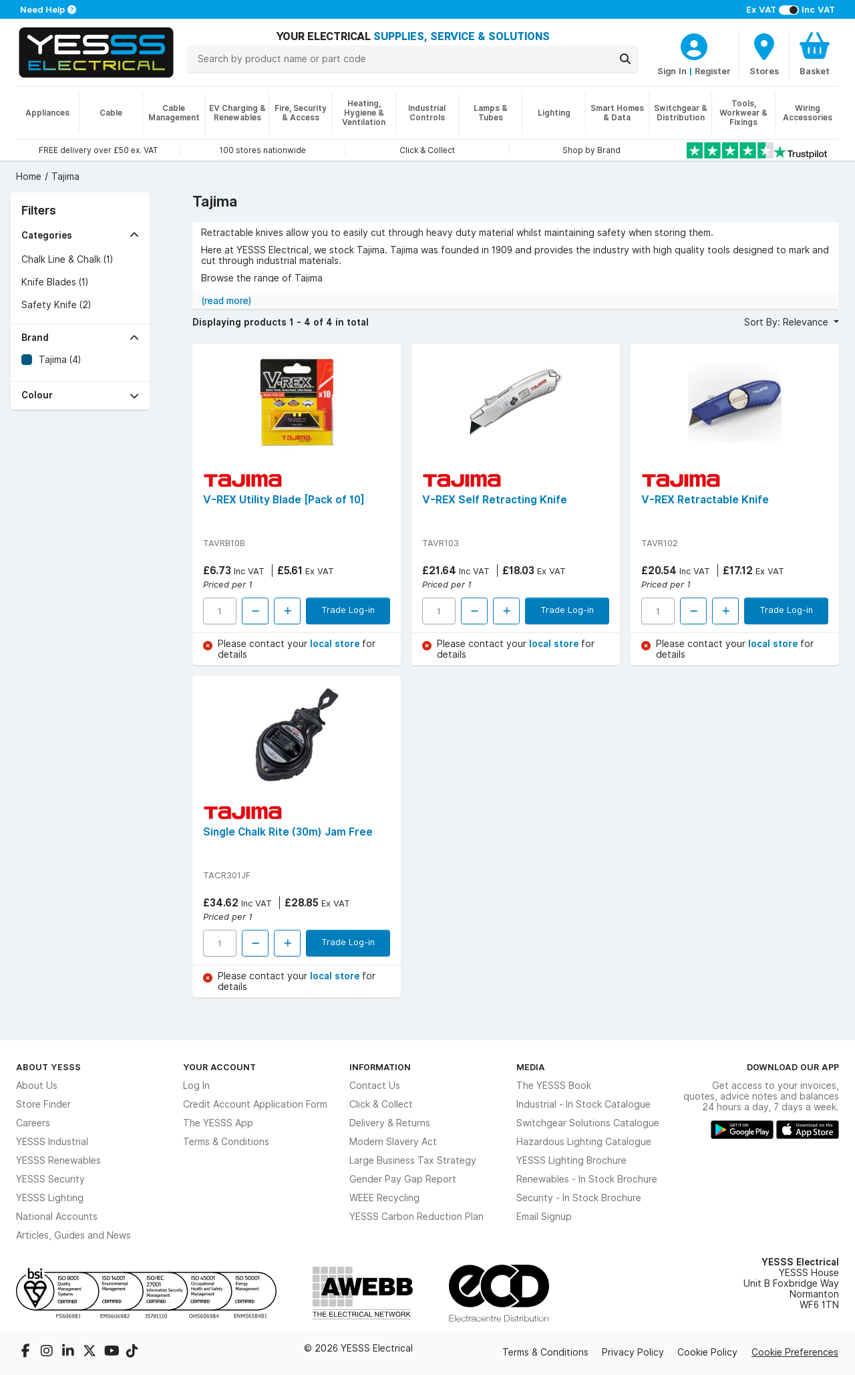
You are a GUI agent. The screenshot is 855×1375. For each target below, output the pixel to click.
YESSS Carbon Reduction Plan (416, 1216)
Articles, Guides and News (73, 1235)
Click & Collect (381, 1104)
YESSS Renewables (58, 1160)
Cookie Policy (707, 1352)
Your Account (219, 1066)
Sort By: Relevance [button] (787, 322)
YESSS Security (50, 1179)
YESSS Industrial (52, 1141)
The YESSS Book (553, 1085)
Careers (33, 1123)
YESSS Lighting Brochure (571, 1160)
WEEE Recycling (384, 1198)
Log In (196, 1085)
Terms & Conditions (226, 1141)
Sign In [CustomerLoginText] (672, 71)
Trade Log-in (348, 609)
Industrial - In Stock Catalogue (583, 1104)
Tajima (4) (60, 359)
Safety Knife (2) (56, 304)
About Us (36, 1085)
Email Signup (544, 1216)
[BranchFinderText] (764, 53)
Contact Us (374, 1085)
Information (380, 1066)
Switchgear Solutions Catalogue (587, 1123)
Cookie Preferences (794, 1352)
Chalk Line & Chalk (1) (67, 259)
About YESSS (48, 1066)
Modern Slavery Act (393, 1141)
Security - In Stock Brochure (578, 1198)
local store (336, 643)
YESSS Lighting (49, 1198)
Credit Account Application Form (255, 1104)
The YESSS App (218, 1123)
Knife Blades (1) (54, 282)
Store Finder (43, 1104)
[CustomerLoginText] (694, 44)
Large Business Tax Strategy (412, 1160)
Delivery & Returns (389, 1123)
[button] (80, 235)
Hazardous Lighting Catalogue (583, 1141)
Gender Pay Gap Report (402, 1179)
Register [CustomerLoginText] (713, 71)
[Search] (625, 58)
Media (530, 1066)
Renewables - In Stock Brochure (586, 1179)
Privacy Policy (633, 1352)
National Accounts (57, 1216)
